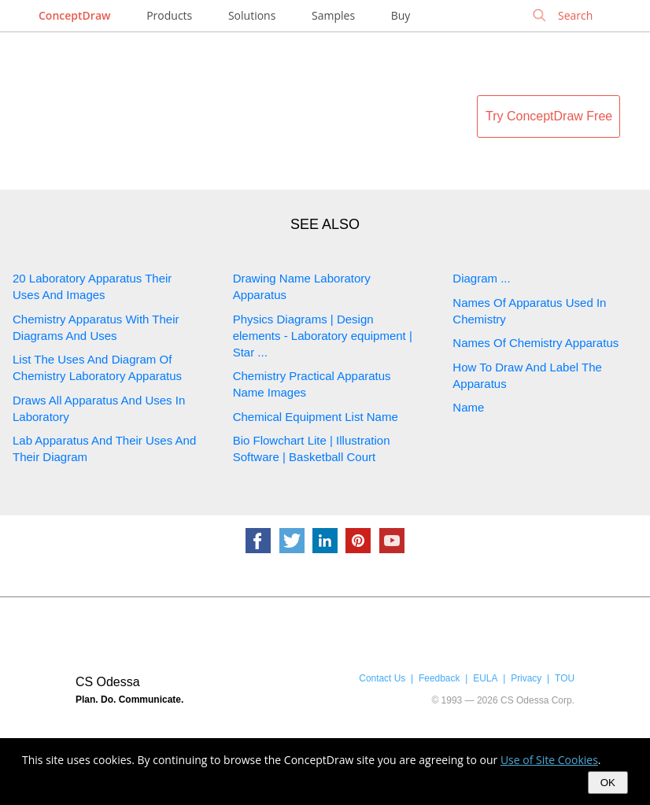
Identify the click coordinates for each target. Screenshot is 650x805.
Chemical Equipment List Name (315, 416)
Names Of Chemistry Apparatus (535, 342)
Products (169, 15)
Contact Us (382, 678)
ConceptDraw (74, 15)
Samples (333, 15)
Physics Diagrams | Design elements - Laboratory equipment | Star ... (322, 335)
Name (468, 407)
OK (607, 782)
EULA (485, 678)
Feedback (439, 678)
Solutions (251, 15)
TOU (564, 678)
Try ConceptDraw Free (549, 116)
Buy (401, 15)
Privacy (526, 678)
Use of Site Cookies (549, 759)
